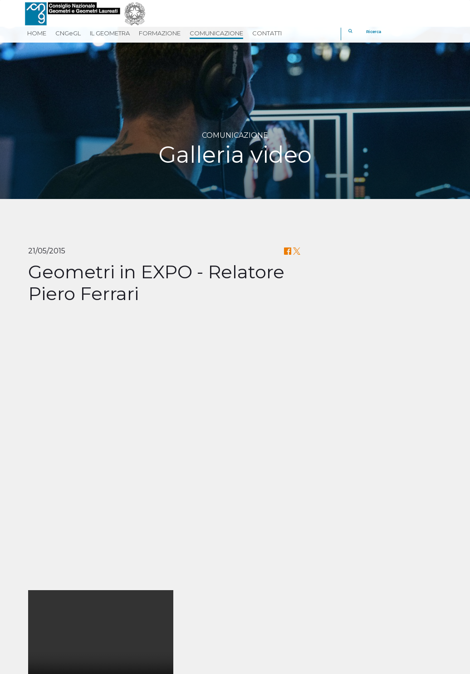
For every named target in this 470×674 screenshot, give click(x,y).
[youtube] (313, 617)
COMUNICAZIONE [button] (216, 33)
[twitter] (269, 617)
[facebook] (247, 617)
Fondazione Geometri (279, 571)
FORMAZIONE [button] (160, 33)
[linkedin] (291, 617)
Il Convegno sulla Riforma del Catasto (235, 508)
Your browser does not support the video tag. (100, 376)
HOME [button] (36, 33)
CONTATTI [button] (267, 33)
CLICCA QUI (287, 522)
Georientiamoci (267, 596)
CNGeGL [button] (68, 33)
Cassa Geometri (268, 559)
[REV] (416, 596)
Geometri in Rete (271, 584)
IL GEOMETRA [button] (110, 33)
